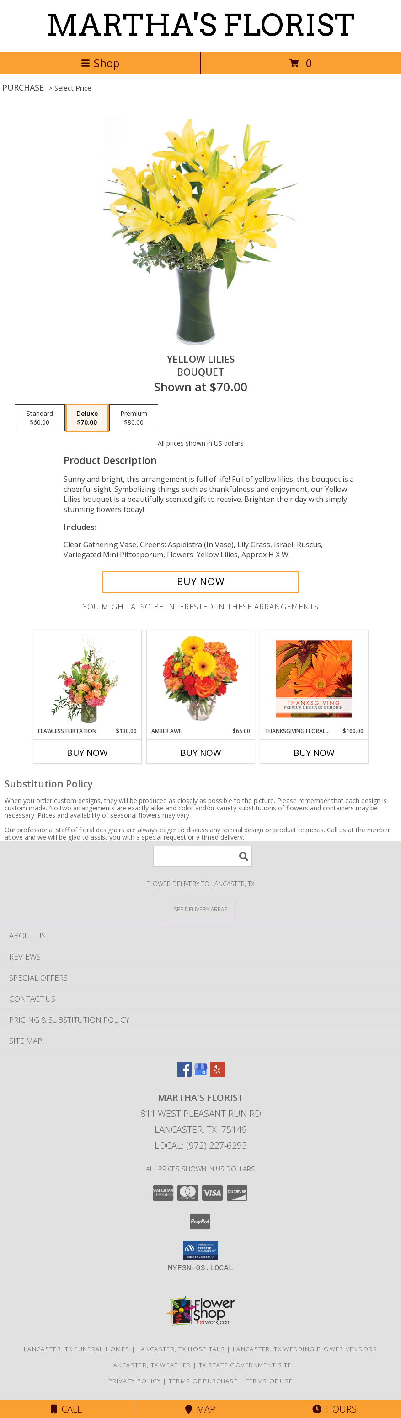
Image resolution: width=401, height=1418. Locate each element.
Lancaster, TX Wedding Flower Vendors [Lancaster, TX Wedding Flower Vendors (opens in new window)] (305, 1349)
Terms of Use (269, 1381)
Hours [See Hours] (334, 1409)
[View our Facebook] (184, 1073)
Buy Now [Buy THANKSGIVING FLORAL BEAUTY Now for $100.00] (314, 753)
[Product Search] (202, 856)
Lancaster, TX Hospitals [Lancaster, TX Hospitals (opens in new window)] (181, 1349)
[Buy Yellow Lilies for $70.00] (200, 582)
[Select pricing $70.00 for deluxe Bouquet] (87, 418)
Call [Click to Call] (66, 1409)
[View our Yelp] (217, 1073)
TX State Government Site (245, 1365)
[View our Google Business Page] (200, 1073)
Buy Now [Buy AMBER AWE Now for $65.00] (200, 753)
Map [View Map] (200, 1409)
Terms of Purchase (203, 1381)
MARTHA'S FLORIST (200, 25)
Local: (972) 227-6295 (201, 1145)
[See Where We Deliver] (200, 909)
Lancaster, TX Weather (150, 1365)
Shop (100, 62)
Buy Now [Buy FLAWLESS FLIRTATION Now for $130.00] (87, 753)
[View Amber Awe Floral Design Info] (200, 678)
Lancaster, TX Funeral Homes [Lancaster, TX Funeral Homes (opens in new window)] (76, 1349)
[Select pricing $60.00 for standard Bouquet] (39, 418)
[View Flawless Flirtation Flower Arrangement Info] (87, 678)
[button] (200, 1250)
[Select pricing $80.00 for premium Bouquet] (134, 418)
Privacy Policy (134, 1381)
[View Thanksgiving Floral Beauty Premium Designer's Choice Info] (314, 678)
